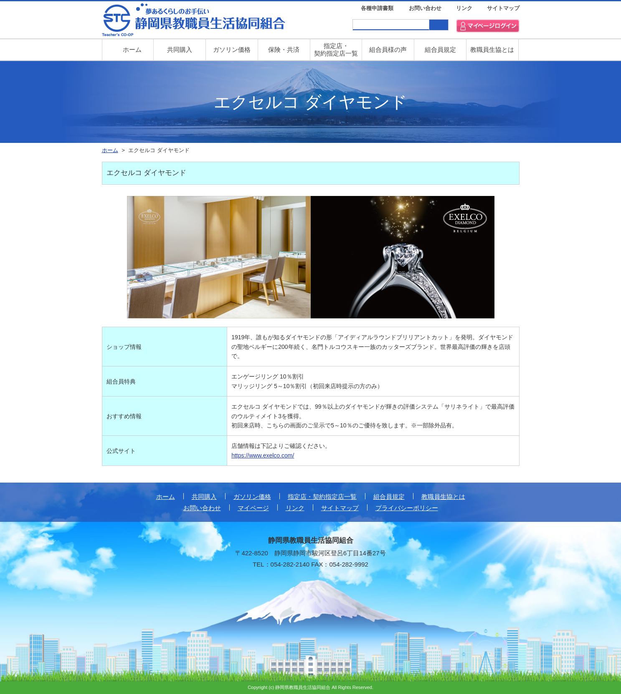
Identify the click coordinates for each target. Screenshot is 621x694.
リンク (464, 8)
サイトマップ (503, 8)
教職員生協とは (492, 49)
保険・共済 (283, 49)
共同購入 (179, 49)
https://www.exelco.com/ (262, 455)
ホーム (165, 496)
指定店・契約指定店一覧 (322, 496)
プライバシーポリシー (406, 507)
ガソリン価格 (232, 49)
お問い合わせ (425, 8)
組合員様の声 (388, 49)
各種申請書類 (377, 8)
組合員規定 (440, 49)
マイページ (253, 507)
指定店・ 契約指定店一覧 (336, 49)
